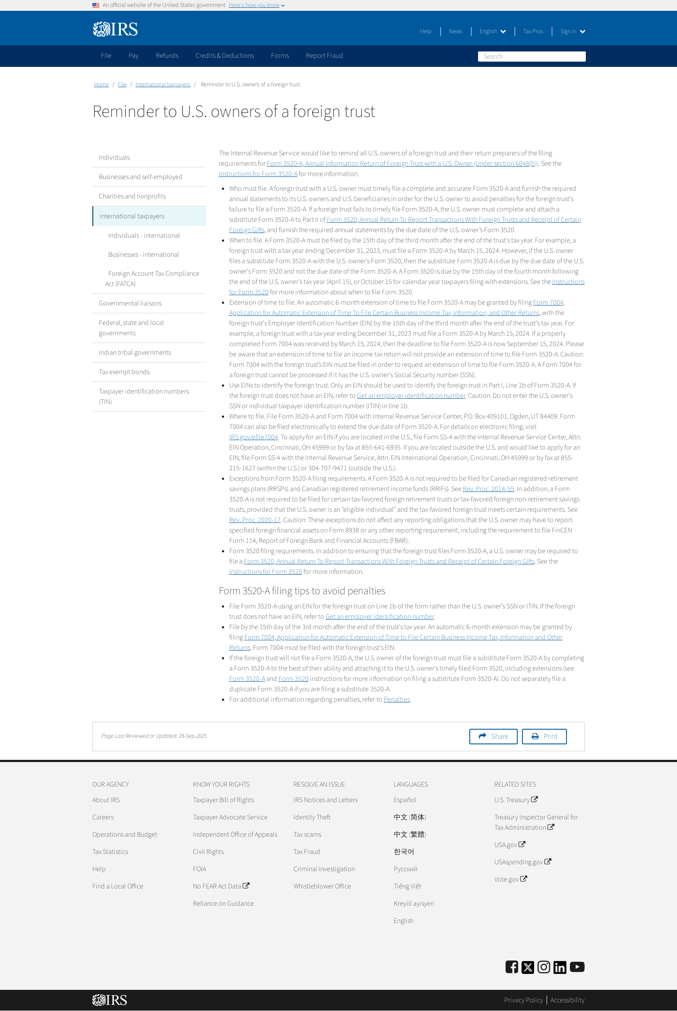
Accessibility (567, 1000)
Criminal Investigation (324, 869)
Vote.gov (510, 879)
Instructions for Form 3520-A (258, 174)
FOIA (199, 869)
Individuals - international (141, 234)
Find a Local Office (117, 886)
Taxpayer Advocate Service (230, 817)
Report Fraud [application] (324, 55)
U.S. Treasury (516, 800)
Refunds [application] (167, 55)
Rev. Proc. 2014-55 (488, 489)
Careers (103, 817)
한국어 (404, 852)
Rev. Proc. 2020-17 (255, 520)
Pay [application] (134, 55)
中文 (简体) (410, 817)
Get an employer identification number (411, 395)
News (455, 31)
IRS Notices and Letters (325, 800)
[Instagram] (544, 967)
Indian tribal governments (135, 351)
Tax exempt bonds (124, 371)
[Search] (532, 56)
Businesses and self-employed (141, 177)
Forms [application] (280, 55)
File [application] (106, 55)
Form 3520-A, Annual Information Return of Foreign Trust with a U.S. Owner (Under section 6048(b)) (402, 163)
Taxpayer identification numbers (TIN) (144, 396)
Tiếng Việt (407, 886)
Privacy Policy (523, 1000)
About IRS (106, 800)
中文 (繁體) (410, 834)
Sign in (572, 31)
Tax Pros (533, 31)
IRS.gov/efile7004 (253, 437)
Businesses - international (140, 253)
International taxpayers (163, 84)
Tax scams (307, 834)
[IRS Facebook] (512, 967)
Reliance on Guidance (223, 903)
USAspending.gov (522, 862)
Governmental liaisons (130, 302)
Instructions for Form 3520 (265, 571)
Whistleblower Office (322, 886)
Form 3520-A (247, 678)
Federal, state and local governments (131, 327)
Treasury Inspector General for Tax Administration (536, 822)
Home (101, 84)
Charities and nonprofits (132, 196)
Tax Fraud (307, 852)
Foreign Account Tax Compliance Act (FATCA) (150, 278)
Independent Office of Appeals (235, 834)
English (493, 31)
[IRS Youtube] (577, 967)
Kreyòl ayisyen (414, 903)
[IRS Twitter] (528, 970)
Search (579, 56)
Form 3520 (293, 678)
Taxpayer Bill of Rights (223, 800)
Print (550, 736)
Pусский (406, 869)
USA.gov (509, 845)
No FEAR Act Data (221, 886)
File (122, 84)
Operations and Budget (124, 834)
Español (405, 800)
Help (426, 31)
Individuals (114, 157)
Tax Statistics (110, 852)
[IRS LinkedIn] (560, 970)
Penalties (397, 699)
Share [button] (499, 736)
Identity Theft (312, 817)
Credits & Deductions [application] (225, 55)
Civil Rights (208, 852)
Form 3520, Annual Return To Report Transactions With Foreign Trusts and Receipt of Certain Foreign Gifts (389, 561)
